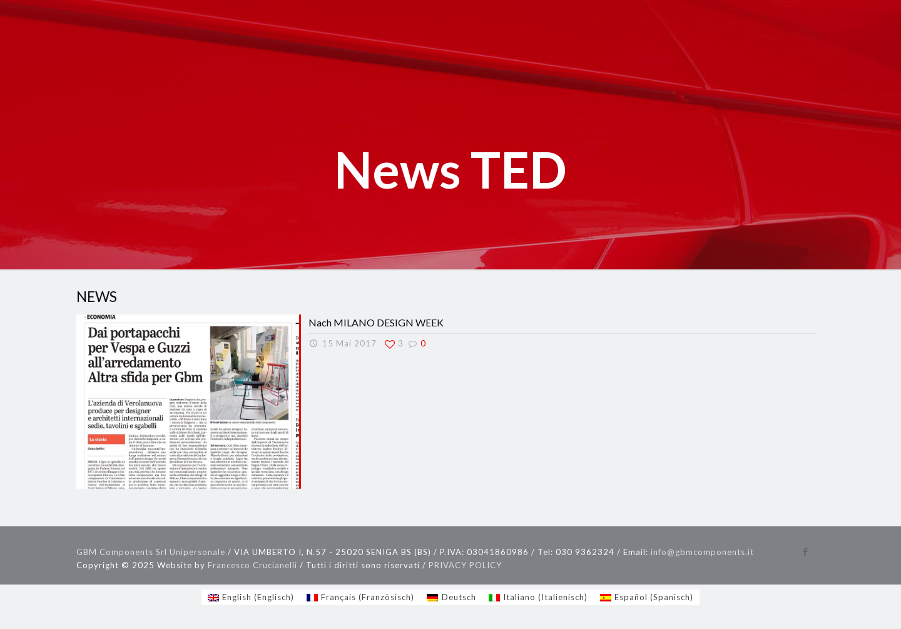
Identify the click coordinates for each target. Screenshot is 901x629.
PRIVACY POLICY (465, 565)
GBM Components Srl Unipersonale (150, 552)
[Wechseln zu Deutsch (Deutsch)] (451, 597)
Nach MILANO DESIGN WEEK (376, 322)
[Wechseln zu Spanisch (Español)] (647, 597)
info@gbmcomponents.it (702, 552)
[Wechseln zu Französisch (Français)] (360, 597)
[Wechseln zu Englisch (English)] (250, 597)
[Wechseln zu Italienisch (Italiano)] (538, 597)
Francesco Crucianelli (252, 565)
